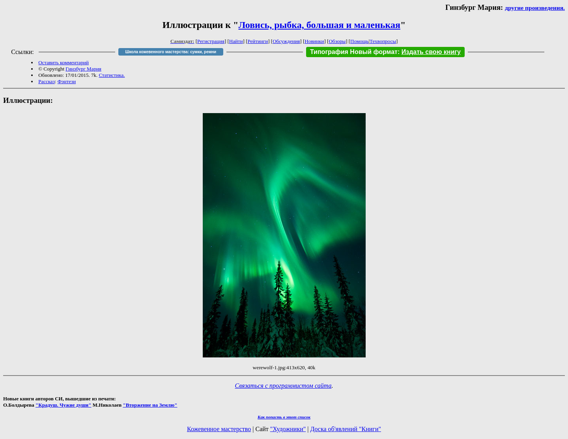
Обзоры (337, 41)
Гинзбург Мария (83, 69)
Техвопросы (383, 41)
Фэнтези (67, 81)
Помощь (359, 41)
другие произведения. (535, 7)
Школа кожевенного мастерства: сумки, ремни (170, 52)
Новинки (314, 41)
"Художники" (288, 429)
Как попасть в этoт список (284, 417)
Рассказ (46, 81)
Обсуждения (286, 41)
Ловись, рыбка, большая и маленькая (319, 25)
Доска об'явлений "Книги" (345, 429)
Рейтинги (258, 41)
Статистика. (112, 75)
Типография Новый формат (354, 51)
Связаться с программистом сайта (283, 385)
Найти (236, 41)
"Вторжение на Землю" (150, 405)
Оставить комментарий (63, 62)
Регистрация (210, 41)
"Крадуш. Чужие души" (64, 405)
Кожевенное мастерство (219, 429)
